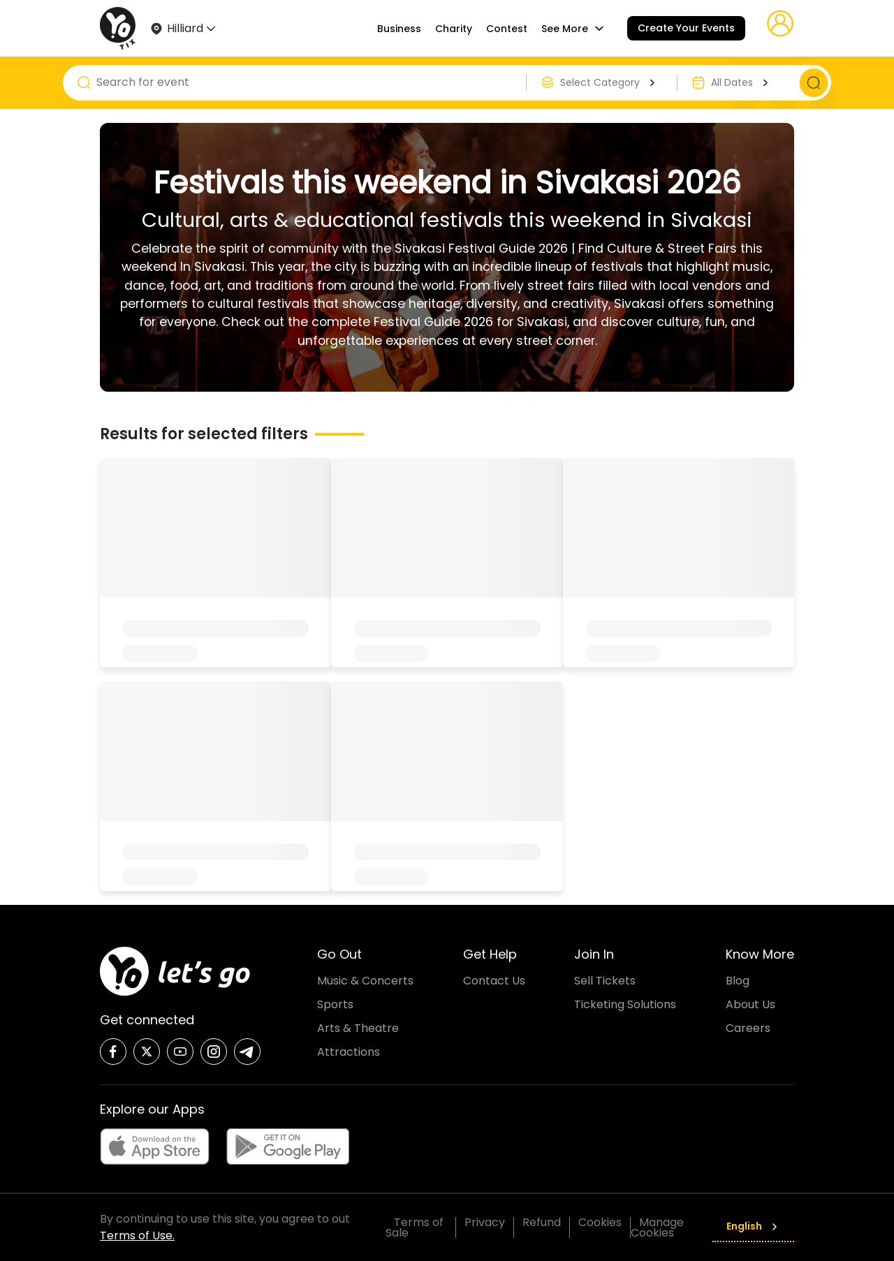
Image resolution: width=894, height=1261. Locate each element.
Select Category (609, 82)
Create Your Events (686, 28)
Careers (748, 1028)
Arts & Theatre (358, 1028)
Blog (737, 981)
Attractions (348, 1052)
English (753, 1226)
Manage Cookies (657, 1227)
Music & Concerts (365, 981)
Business (399, 29)
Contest (506, 29)
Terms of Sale (415, 1227)
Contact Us (494, 981)
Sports (335, 1004)
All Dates (741, 82)
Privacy (484, 1222)
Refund (541, 1222)
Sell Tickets (605, 981)
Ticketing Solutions (625, 1004)
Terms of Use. (137, 1235)
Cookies (600, 1222)
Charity (453, 29)
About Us (750, 1004)
